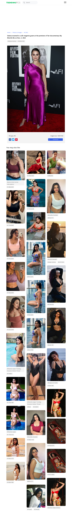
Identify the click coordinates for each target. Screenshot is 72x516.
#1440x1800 (30, 176)
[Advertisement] (36, 17)
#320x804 (35, 407)
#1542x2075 (51, 445)
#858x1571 (51, 218)
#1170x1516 (10, 434)
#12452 (26, 32)
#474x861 (9, 373)
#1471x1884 (51, 474)
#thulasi (29, 509)
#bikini (29, 407)
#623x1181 (51, 345)
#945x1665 (30, 315)
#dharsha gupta (11, 432)
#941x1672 (30, 277)
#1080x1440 (30, 439)
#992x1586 (30, 350)
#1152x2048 (10, 225)
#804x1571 (30, 481)
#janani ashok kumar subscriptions (12, 183)
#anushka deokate (32, 437)
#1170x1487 (10, 402)
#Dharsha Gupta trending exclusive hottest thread (34, 403)
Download (55, 139)
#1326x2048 (10, 293)
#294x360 (36, 509)
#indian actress (52, 262)
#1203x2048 (10, 329)
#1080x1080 (10, 482)
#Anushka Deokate (53, 215)
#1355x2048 (10, 258)
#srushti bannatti (52, 259)
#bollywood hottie (53, 383)
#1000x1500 (21, 41)
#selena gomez (12, 41)
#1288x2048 (10, 187)
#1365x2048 (30, 209)
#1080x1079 (10, 458)
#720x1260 (51, 385)
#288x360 (50, 176)
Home (8, 32)
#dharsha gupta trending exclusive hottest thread (14, 370)
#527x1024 (61, 262)
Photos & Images (17, 32)
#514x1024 (51, 304)
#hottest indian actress (54, 508)
